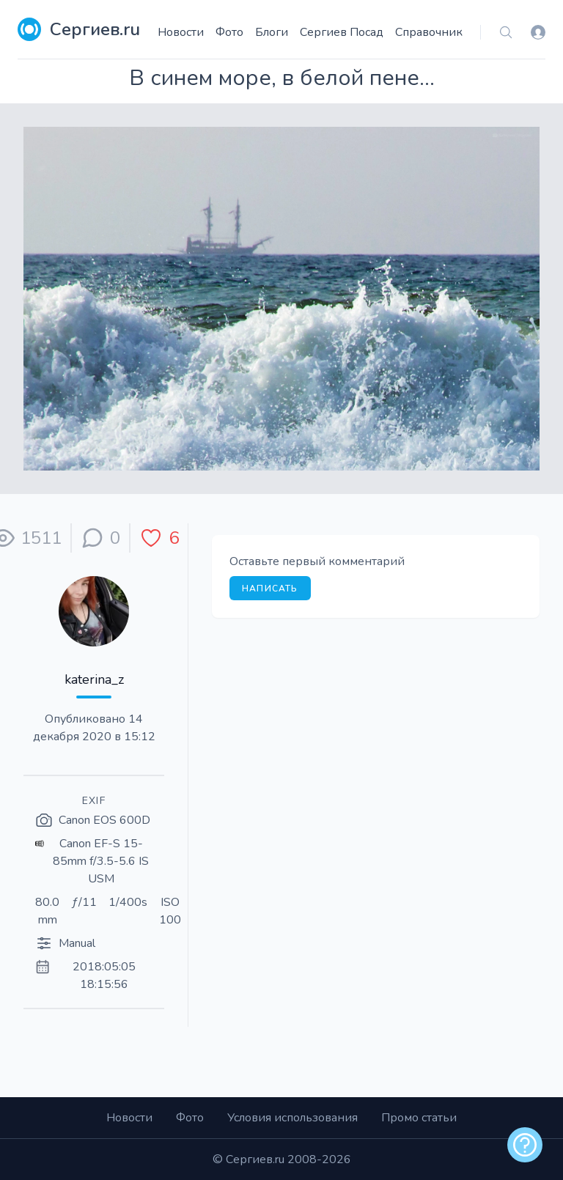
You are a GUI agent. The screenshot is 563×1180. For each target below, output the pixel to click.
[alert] (524, 1144)
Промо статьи (419, 1118)
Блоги (271, 32)
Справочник (429, 32)
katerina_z (94, 679)
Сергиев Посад (341, 32)
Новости (181, 32)
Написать (270, 588)
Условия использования (292, 1118)
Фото (229, 32)
